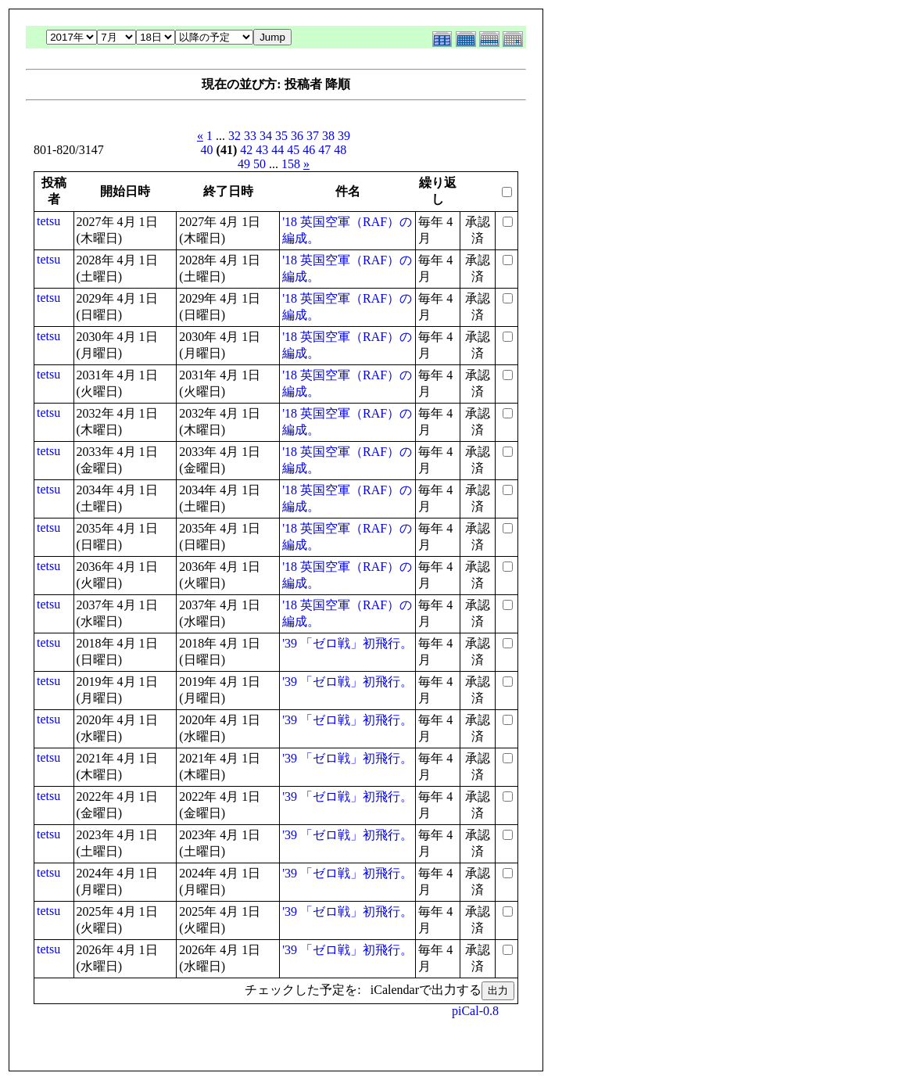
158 (290, 163)
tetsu (48, 221)
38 (328, 135)
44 (277, 149)
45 (293, 149)
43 (262, 149)
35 (281, 135)
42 (246, 149)
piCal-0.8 (475, 1010)
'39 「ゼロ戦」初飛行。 (347, 643)
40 (207, 149)
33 (250, 135)
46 (309, 149)
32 (234, 135)
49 (244, 163)
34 (266, 135)
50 (259, 163)
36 (297, 135)
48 (340, 149)
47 (324, 149)
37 (312, 135)
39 (344, 135)
